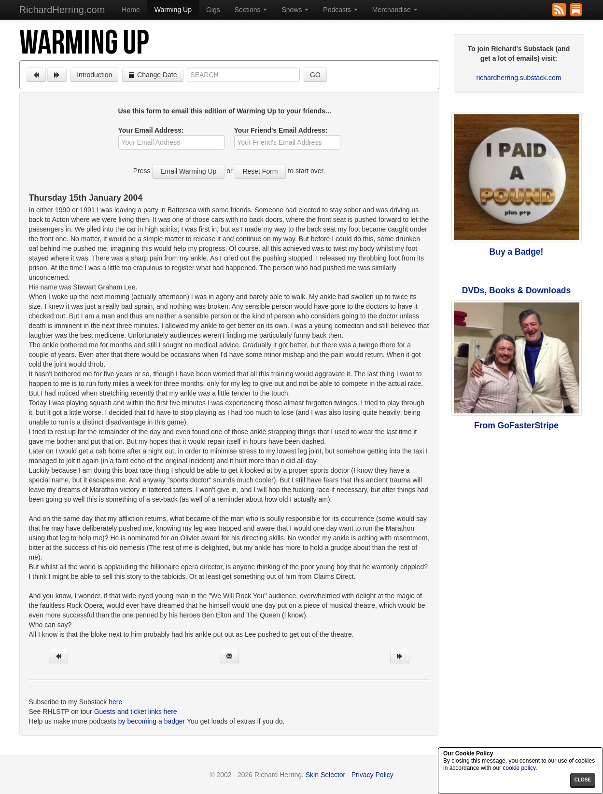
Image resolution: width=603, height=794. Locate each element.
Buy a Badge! (517, 252)
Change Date (152, 75)
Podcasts (340, 10)
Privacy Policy (372, 775)
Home (131, 10)
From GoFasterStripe (516, 425)
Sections (251, 10)
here (115, 702)
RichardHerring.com (62, 9)
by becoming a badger (151, 721)
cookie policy (519, 768)
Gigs (213, 10)
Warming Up (173, 10)
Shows (295, 10)
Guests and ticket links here (135, 711)
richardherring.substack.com (519, 78)
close (583, 779)
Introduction (94, 75)
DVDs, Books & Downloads (516, 290)
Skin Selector (325, 775)
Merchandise (395, 10)
